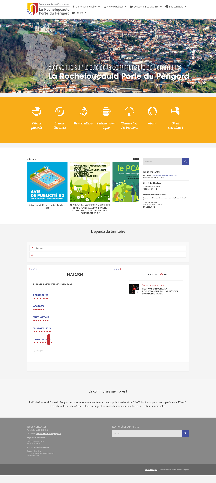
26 (51, 346)
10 (111, 310)
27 (39, 298)
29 (63, 298)
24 (111, 334)
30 (75, 298)
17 (111, 322)
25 (39, 346)
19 (51, 334)
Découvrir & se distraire (148, 7)
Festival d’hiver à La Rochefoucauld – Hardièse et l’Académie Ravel (160, 292)
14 (75, 322)
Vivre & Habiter (117, 7)
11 (39, 322)
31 (111, 346)
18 (39, 334)
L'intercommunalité (88, 7)
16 (99, 322)
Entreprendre (178, 7)
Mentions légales (151, 477)
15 (87, 322)
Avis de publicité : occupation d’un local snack (47, 208)
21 (75, 334)
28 (51, 298)
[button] (137, 160)
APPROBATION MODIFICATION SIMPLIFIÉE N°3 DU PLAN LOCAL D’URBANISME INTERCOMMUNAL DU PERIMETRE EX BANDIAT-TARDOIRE (90, 210)
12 (51, 322)
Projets (81, 13)
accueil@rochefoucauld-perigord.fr (165, 177)
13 (63, 322)
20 (63, 334)
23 (99, 334)
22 (87, 334)
